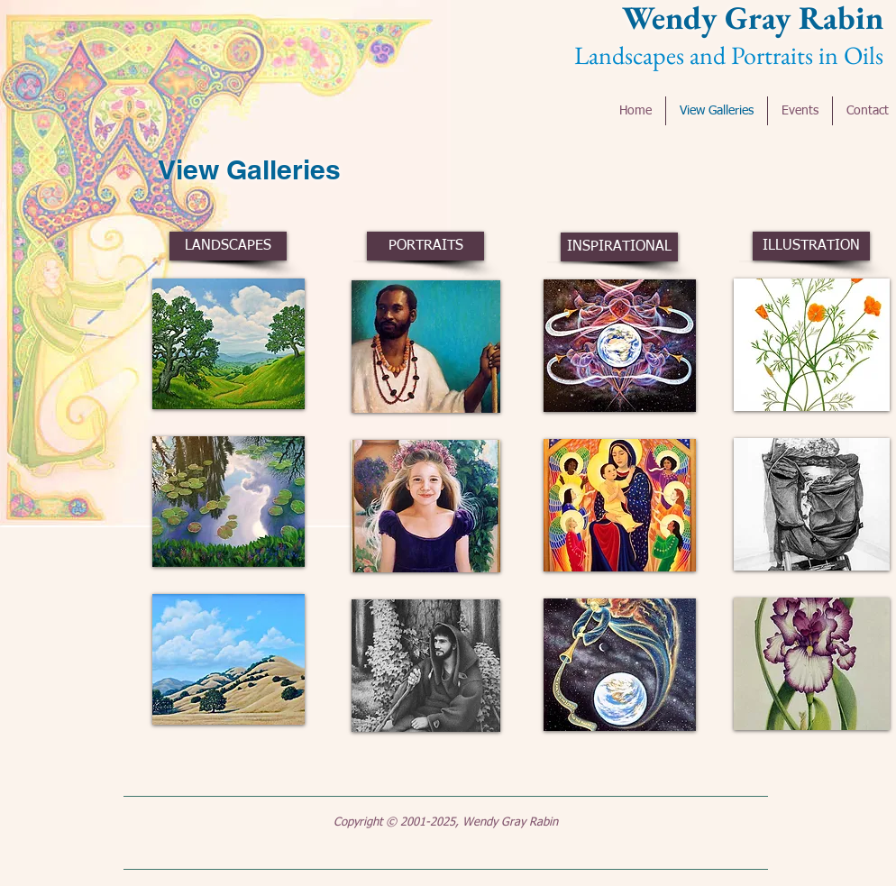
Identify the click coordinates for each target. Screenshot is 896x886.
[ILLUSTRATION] (811, 246)
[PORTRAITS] (425, 246)
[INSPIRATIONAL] (619, 247)
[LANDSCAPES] (228, 246)
